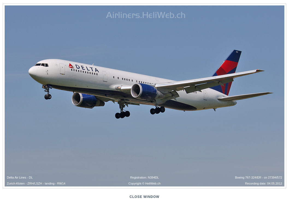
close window (144, 197)
